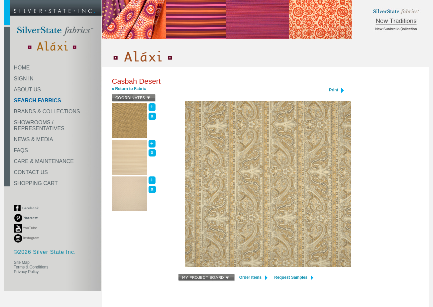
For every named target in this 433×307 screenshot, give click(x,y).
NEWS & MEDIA (33, 139)
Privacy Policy (26, 271)
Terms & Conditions (31, 267)
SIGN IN (24, 78)
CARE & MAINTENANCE (44, 161)
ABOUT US (27, 89)
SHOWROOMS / (39, 125)
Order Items (253, 277)
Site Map (22, 262)
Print (336, 90)
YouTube (25, 228)
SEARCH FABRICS (37, 100)
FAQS (21, 150)
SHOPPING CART (36, 183)
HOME (22, 67)
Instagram (27, 238)
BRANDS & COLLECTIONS (47, 111)
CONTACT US (31, 172)
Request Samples (293, 277)
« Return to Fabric (129, 88)
